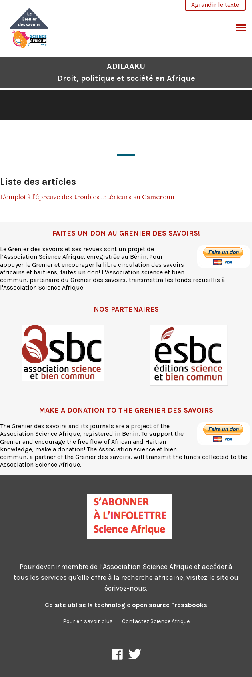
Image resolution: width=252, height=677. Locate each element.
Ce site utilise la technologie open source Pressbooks (126, 605)
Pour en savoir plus (88, 621)
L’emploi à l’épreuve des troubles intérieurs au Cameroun (87, 197)
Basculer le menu (241, 28)
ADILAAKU (126, 72)
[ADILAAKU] (29, 27)
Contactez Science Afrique (156, 621)
